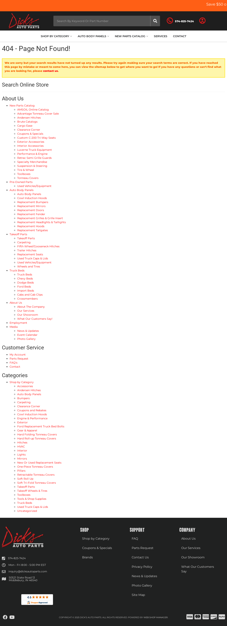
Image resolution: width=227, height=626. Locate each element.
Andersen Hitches (29, 390)
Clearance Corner (28, 406)
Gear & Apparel (27, 430)
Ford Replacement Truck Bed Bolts (40, 426)
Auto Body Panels (29, 394)
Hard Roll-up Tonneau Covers (36, 438)
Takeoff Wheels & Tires (32, 490)
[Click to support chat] (183, 21)
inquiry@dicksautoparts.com (27, 571)
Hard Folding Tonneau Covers (37, 434)
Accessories (25, 386)
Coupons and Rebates (31, 410)
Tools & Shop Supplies (31, 499)
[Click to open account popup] (204, 21)
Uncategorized (27, 511)
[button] (104, 21)
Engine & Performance (32, 418)
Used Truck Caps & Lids (32, 507)
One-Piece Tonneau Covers (35, 466)
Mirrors (22, 458)
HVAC (21, 446)
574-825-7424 (17, 558)
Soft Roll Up (25, 478)
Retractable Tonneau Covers (36, 474)
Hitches (22, 442)
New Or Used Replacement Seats (39, 462)
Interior (22, 450)
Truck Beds (24, 503)
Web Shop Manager (156, 617)
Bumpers (23, 398)
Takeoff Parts (26, 486)
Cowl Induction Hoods (32, 414)
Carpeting (24, 402)
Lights (21, 454)
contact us (50, 71)
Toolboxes (23, 495)
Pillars (21, 470)
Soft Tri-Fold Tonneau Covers (36, 482)
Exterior (22, 422)
